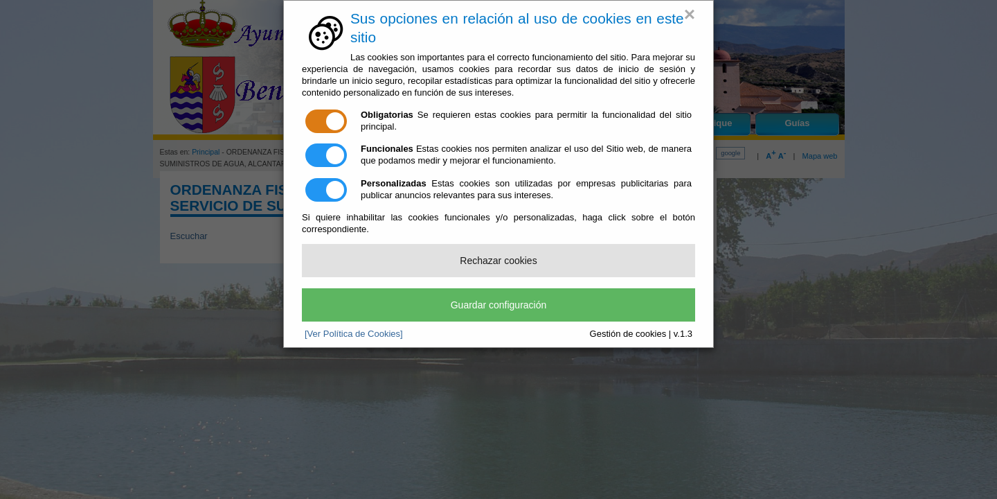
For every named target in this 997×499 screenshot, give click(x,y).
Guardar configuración (499, 304)
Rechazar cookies (498, 260)
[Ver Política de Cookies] (354, 334)
